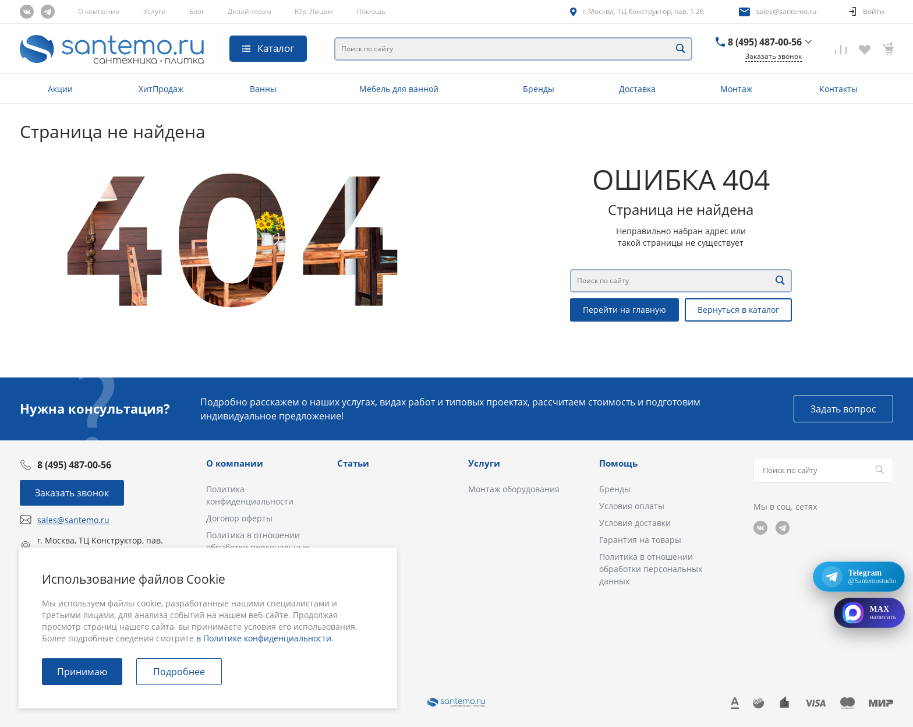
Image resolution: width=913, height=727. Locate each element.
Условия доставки (635, 522)
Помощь (370, 11)
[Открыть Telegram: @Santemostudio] (859, 577)
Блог (196, 11)
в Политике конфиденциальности (263, 638)
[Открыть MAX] (869, 613)
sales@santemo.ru (786, 11)
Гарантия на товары (640, 539)
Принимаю (82, 671)
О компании (99, 11)
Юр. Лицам (314, 11)
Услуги (154, 11)
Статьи (353, 463)
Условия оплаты (631, 505)
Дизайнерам (249, 11)
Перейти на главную (624, 309)
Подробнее (179, 671)
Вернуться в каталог (738, 309)
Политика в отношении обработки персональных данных (650, 569)
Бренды (615, 489)
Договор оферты (239, 518)
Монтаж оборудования (514, 489)
